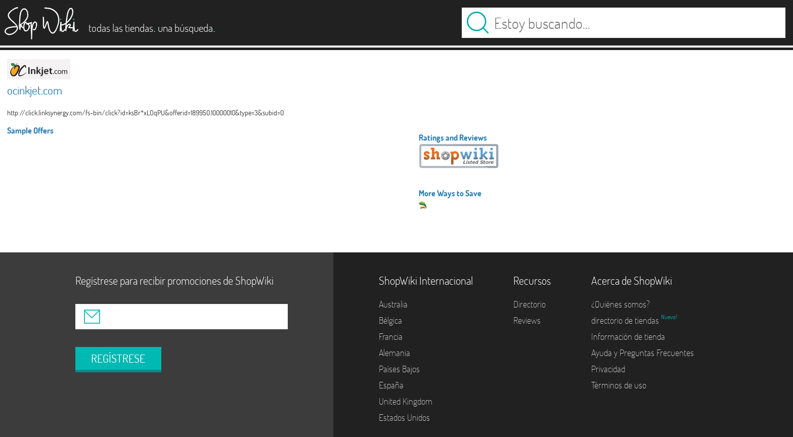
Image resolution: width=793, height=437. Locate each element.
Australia (393, 304)
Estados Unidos (404, 417)
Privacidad (608, 369)
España (391, 385)
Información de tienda (628, 336)
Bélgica (390, 320)
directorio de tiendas (626, 320)
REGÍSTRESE (118, 359)
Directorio (529, 304)
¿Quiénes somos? (620, 304)
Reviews (527, 320)
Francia (391, 336)
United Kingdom (405, 401)
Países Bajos (399, 369)
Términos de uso (618, 385)
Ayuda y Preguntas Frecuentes (642, 353)
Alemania (394, 353)
